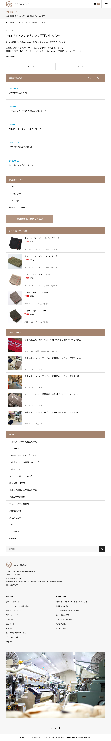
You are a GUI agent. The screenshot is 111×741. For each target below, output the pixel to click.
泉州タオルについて (18, 469)
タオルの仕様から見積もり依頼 (23, 490)
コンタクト (14, 531)
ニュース (14, 448)
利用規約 (9, 628)
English (12, 538)
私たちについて (12, 615)
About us (13, 524)
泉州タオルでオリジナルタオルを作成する (71, 602)
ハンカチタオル (16, 194)
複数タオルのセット (18, 207)
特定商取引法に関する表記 (16, 633)
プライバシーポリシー (14, 637)
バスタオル (14, 186)
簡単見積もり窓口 (17, 483)
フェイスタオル (16, 200)
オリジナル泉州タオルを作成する (24, 476)
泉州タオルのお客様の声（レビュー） (27, 462)
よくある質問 (15, 518)
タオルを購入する (13, 602)
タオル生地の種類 (17, 497)
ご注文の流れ (15, 511)
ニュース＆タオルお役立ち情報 (23, 442)
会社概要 (9, 619)
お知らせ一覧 (93, 78)
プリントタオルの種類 (19, 504)
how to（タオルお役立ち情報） (24, 455)
